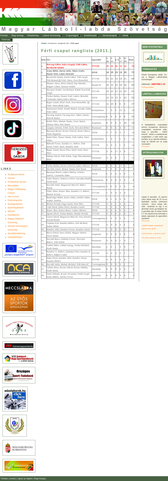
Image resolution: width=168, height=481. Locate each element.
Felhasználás (148, 87)
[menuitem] (4, 36)
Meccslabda (13, 185)
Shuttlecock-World (16, 174)
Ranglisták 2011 (63, 43)
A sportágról (72, 35)
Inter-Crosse (13, 196)
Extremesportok (15, 200)
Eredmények (90, 35)
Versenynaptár (110, 35)
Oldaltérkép (33, 35)
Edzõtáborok (13, 215)
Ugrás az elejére (25, 478)
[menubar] (68, 38)
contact (12, 478)
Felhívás (6, 39)
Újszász (11, 178)
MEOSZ (11, 211)
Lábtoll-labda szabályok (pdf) (153, 233)
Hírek (125, 35)
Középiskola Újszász (17, 182)
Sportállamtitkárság (16, 233)
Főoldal (4, 35)
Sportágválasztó (15, 204)
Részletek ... (147, 146)
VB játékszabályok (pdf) (151, 238)
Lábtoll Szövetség (51, 35)
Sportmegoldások (16, 207)
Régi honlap (17, 35)
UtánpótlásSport (15, 237)
